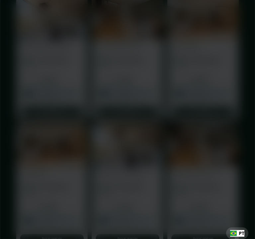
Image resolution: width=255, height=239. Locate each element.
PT (237, 233)
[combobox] (237, 233)
